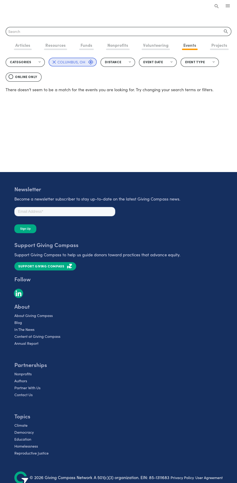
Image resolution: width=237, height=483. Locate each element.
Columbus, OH (75, 62)
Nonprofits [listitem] (23, 373)
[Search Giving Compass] (216, 6)
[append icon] (226, 31)
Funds (86, 45)
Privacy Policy (182, 477)
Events (189, 45)
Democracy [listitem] (24, 432)
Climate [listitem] (21, 425)
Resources (55, 45)
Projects (219, 45)
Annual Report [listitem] (26, 343)
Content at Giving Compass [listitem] (37, 336)
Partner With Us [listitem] (27, 387)
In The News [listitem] (24, 329)
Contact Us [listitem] (23, 394)
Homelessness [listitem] (26, 446)
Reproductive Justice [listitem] (31, 453)
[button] (117, 62)
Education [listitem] (22, 439)
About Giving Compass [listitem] (33, 315)
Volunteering (155, 45)
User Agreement (209, 477)
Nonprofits (117, 45)
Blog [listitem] (18, 322)
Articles (22, 45)
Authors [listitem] (20, 380)
